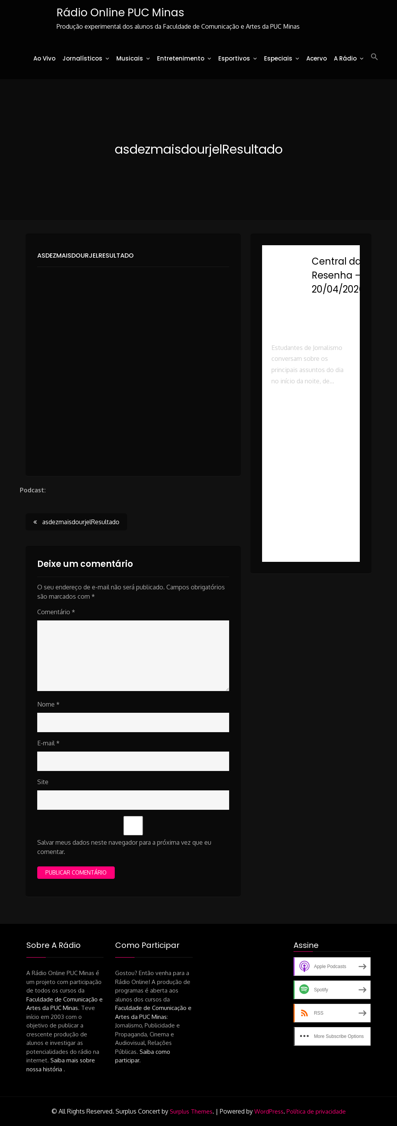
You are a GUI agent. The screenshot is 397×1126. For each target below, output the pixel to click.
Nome (48, 704)
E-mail (48, 743)
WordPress (268, 1111)
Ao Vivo (44, 58)
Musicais (129, 58)
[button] (374, 57)
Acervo (316, 58)
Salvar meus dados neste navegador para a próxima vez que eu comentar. (124, 847)
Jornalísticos (82, 58)
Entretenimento (180, 58)
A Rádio (345, 58)
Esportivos (234, 58)
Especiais (278, 58)
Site (42, 782)
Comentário (56, 612)
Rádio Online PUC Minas (120, 12)
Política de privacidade (316, 1111)
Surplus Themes (191, 1111)
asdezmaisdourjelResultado (85, 255)
